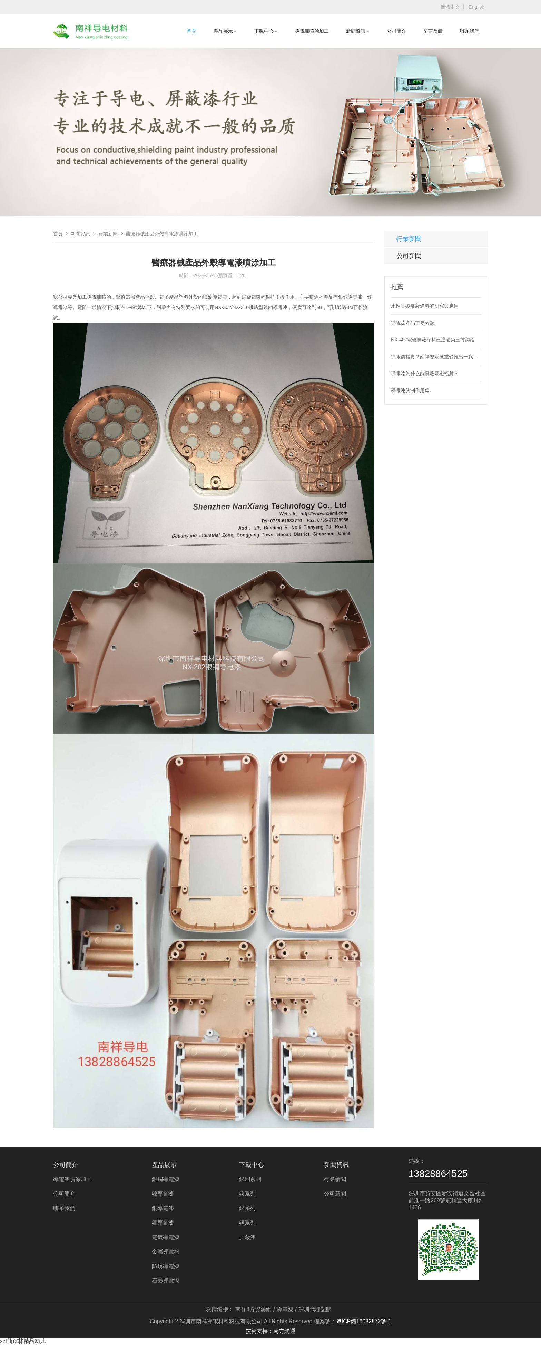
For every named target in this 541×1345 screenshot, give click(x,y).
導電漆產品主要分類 (412, 323)
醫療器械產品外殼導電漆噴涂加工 (162, 233)
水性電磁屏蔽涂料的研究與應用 (425, 306)
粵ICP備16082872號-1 (363, 1321)
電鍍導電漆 (165, 1237)
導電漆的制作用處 (410, 390)
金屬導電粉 (165, 1252)
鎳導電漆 (163, 1194)
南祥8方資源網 (253, 1309)
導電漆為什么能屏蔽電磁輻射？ (425, 373)
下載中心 (266, 31)
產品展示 (225, 31)
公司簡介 (396, 31)
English (476, 6)
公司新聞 (408, 255)
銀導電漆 (163, 1223)
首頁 (191, 31)
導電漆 (285, 1309)
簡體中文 (450, 6)
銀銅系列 (250, 1179)
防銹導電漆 (165, 1266)
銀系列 (247, 1208)
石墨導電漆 (165, 1281)
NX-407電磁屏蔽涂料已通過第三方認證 (433, 339)
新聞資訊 (358, 31)
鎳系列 (247, 1194)
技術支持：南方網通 (270, 1331)
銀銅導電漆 (165, 1179)
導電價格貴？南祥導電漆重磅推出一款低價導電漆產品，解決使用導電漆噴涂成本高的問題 (436, 356)
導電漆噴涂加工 (312, 31)
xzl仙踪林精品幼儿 (23, 1341)
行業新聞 (108, 233)
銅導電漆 (163, 1208)
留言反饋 (433, 31)
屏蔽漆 (247, 1237)
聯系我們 (469, 31)
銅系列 (247, 1223)
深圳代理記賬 (315, 1309)
